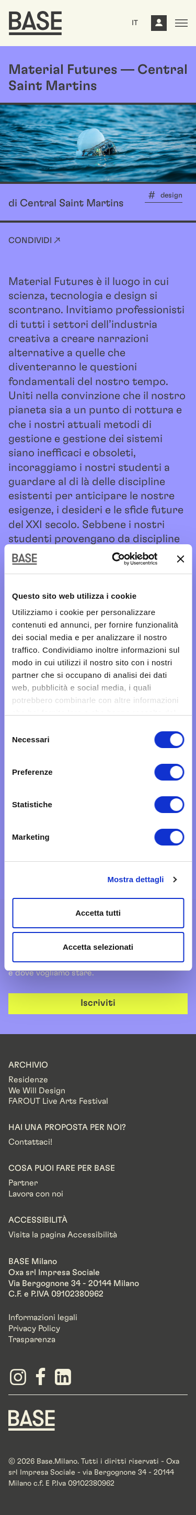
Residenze (28, 1079)
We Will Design (36, 1090)
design (171, 195)
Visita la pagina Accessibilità (62, 1235)
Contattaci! (30, 1142)
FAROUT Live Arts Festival (58, 1101)
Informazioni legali (42, 1317)
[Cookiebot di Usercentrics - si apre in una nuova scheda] (116, 559)
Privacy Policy (34, 1328)
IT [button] (135, 23)
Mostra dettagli (135, 879)
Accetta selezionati (98, 946)
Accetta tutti (98, 912)
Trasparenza (31, 1339)
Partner (23, 1183)
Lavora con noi (35, 1194)
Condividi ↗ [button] (34, 240)
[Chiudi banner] (180, 559)
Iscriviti (98, 1003)
